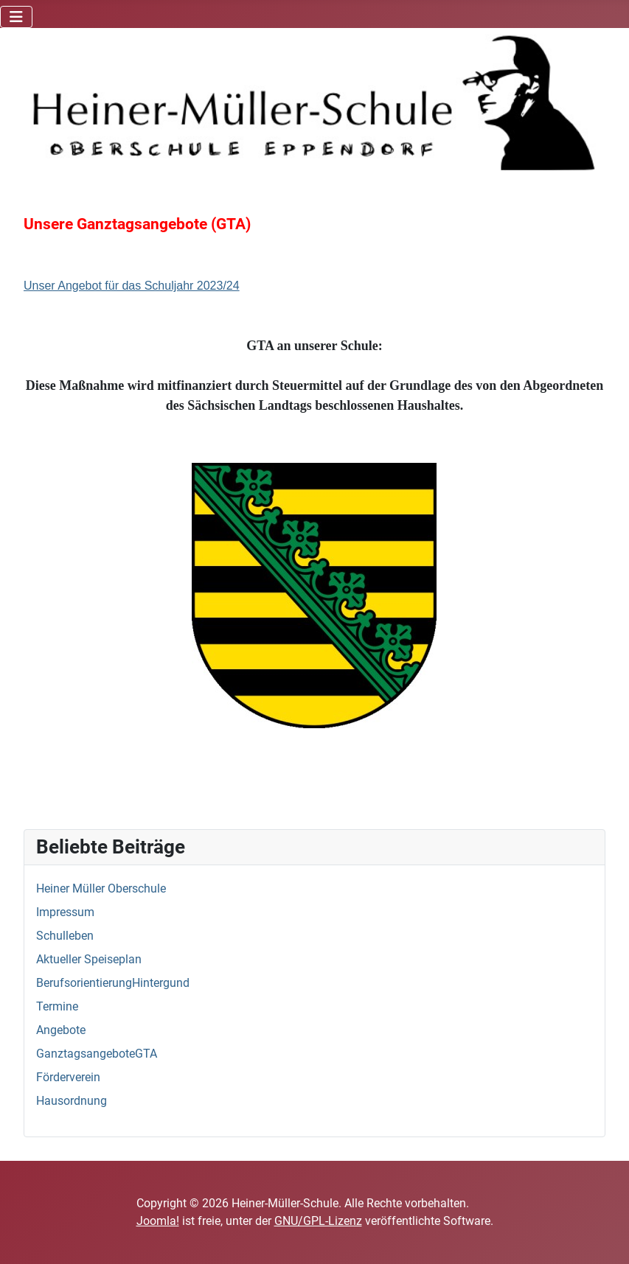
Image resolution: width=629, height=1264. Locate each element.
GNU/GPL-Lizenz (318, 1221)
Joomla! (157, 1221)
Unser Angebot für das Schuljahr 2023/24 (132, 285)
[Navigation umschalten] (16, 17)
